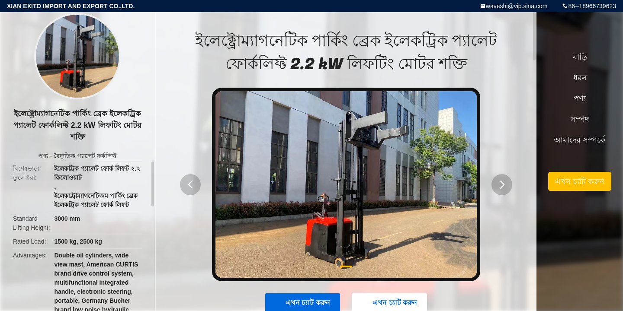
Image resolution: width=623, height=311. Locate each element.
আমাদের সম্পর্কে (580, 140)
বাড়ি (580, 57)
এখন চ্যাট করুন (579, 181)
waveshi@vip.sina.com (517, 6)
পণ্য (43, 155)
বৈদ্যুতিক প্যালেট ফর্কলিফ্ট (85, 155)
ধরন (580, 77)
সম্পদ (580, 119)
